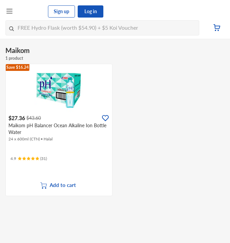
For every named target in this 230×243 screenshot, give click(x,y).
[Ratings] (28, 158)
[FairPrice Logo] (30, 11)
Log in (90, 11)
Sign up (61, 11)
